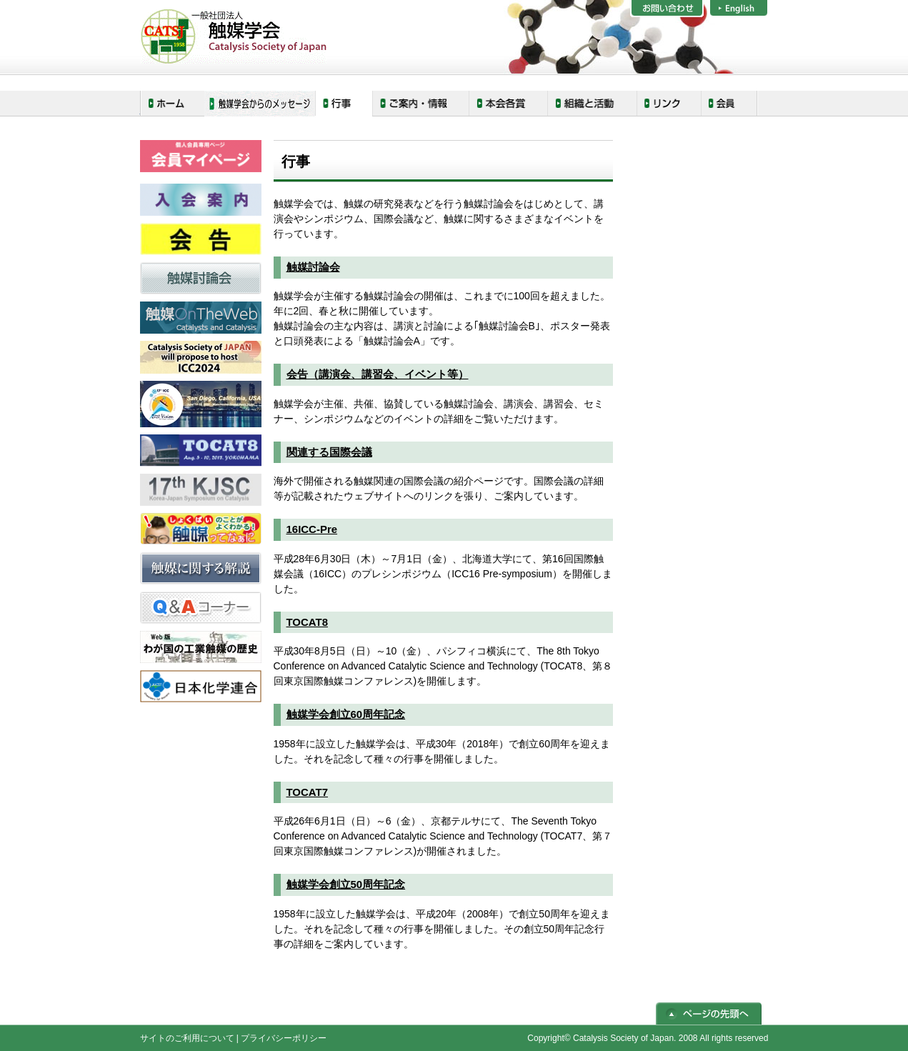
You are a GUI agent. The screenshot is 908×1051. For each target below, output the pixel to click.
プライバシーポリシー (283, 1038)
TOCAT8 (307, 622)
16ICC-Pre (312, 529)
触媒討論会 (313, 267)
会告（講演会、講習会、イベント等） (377, 374)
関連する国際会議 (329, 452)
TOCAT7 (307, 792)
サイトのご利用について (187, 1038)
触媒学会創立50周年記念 (346, 884)
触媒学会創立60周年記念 (346, 714)
